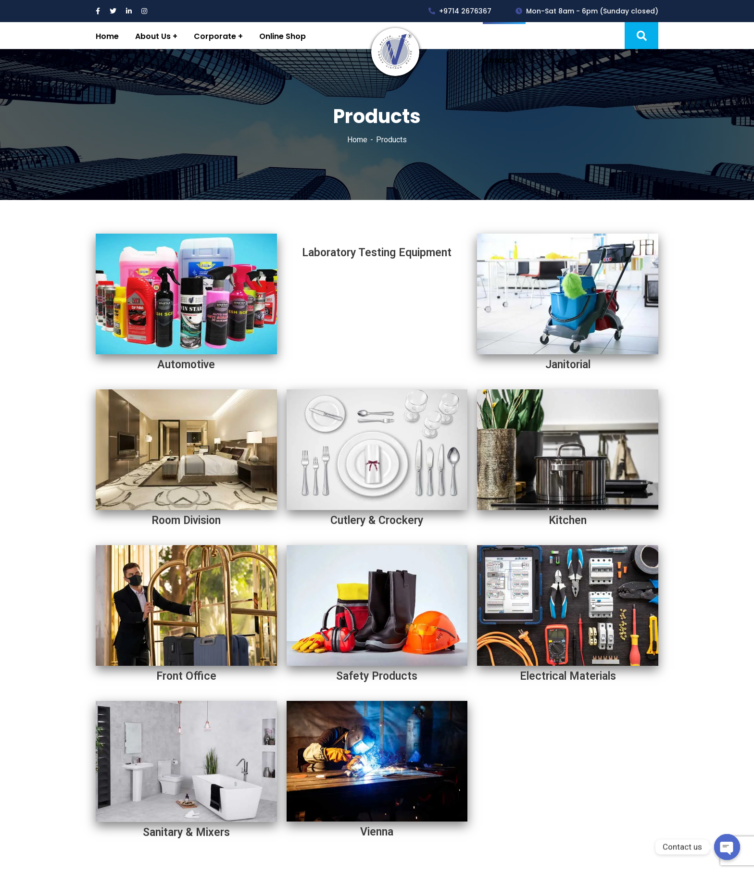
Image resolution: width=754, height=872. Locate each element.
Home (357, 139)
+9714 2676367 (459, 11)
